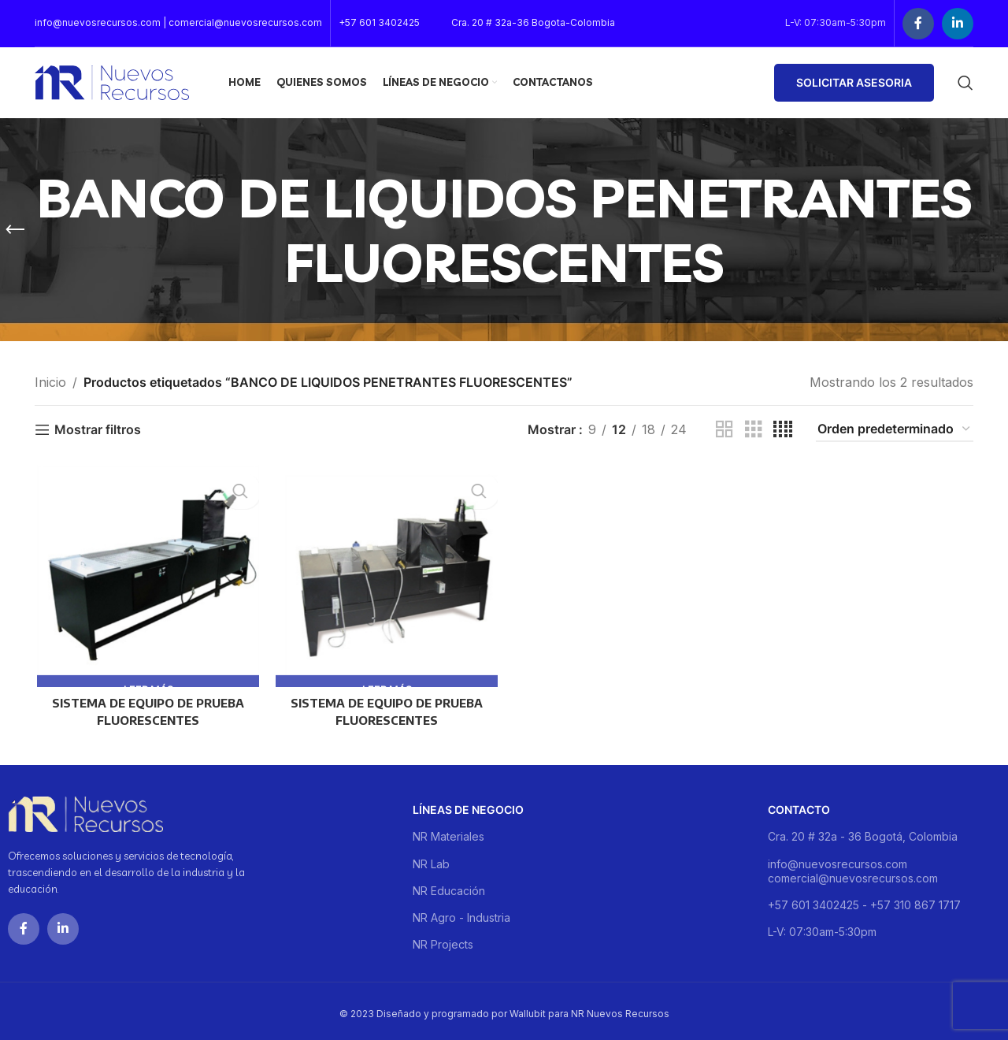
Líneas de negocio (468, 804)
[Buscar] (965, 82)
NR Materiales (448, 831)
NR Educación (449, 885)
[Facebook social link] (918, 23)
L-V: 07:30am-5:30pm (822, 926)
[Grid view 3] (753, 429)
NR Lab (431, 858)
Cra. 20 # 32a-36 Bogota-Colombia (533, 22)
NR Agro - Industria (461, 912)
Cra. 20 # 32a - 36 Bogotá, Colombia (863, 831)
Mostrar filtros (97, 429)
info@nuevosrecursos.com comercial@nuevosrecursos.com (853, 865)
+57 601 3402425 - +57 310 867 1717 (864, 899)
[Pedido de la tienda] (894, 430)
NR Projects (443, 938)
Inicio (50, 382)
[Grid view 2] (724, 429)
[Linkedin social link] (957, 23)
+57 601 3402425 (379, 22)
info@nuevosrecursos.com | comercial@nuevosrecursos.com (178, 22)
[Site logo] (112, 81)
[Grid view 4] (782, 429)
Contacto (799, 804)
